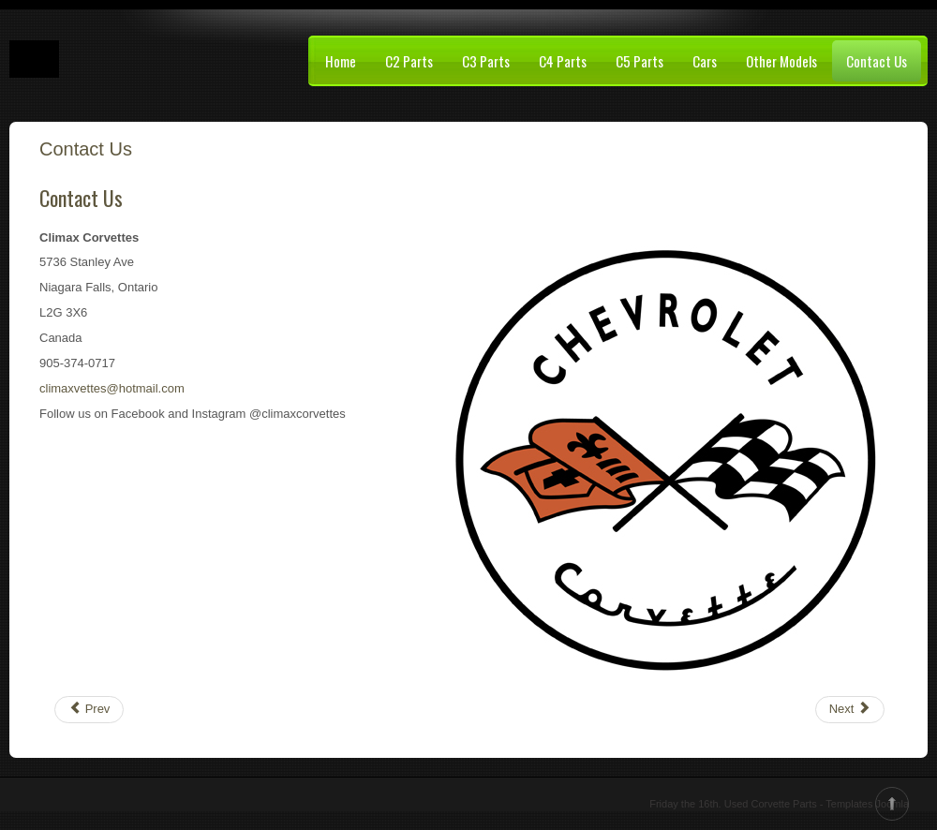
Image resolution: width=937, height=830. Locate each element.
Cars (704, 61)
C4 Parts (563, 61)
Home (340, 61)
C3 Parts (486, 61)
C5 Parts (639, 61)
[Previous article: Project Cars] (89, 709)
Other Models (781, 61)
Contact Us (876, 61)
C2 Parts (409, 61)
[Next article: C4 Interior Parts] (850, 709)
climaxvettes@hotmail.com (112, 388)
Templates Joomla (867, 803)
